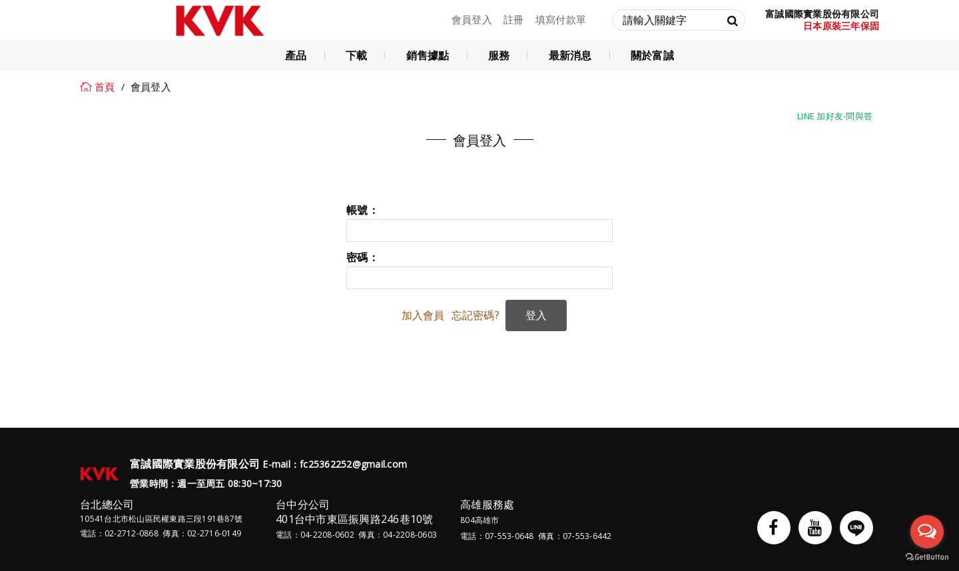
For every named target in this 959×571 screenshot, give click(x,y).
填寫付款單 (560, 19)
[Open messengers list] (927, 531)
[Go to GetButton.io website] (927, 557)
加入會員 (423, 315)
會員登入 (472, 19)
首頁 (105, 86)
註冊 (513, 19)
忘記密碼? (475, 315)
